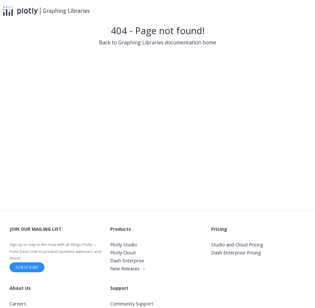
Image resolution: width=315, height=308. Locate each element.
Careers (18, 304)
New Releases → (128, 269)
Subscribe (27, 267)
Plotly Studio (123, 245)
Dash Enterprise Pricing (236, 253)
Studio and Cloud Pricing (237, 245)
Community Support (131, 304)
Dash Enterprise (127, 261)
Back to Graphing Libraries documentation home (157, 42)
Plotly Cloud (122, 253)
